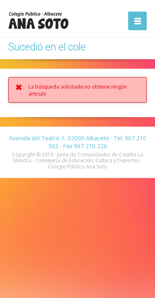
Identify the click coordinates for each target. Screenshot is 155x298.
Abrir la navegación (137, 21)
